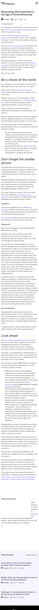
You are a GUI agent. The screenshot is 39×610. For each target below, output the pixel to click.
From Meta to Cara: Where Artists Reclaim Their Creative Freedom (16, 564)
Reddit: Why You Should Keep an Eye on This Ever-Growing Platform (19, 578)
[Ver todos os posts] (37, 555)
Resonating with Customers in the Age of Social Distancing (17, 13)
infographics (28, 146)
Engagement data (7, 218)
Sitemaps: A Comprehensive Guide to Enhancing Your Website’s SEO (18, 593)
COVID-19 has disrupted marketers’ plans (19, 30)
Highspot (34, 514)
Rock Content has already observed (16, 340)
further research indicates (16, 46)
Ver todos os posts (31, 555)
